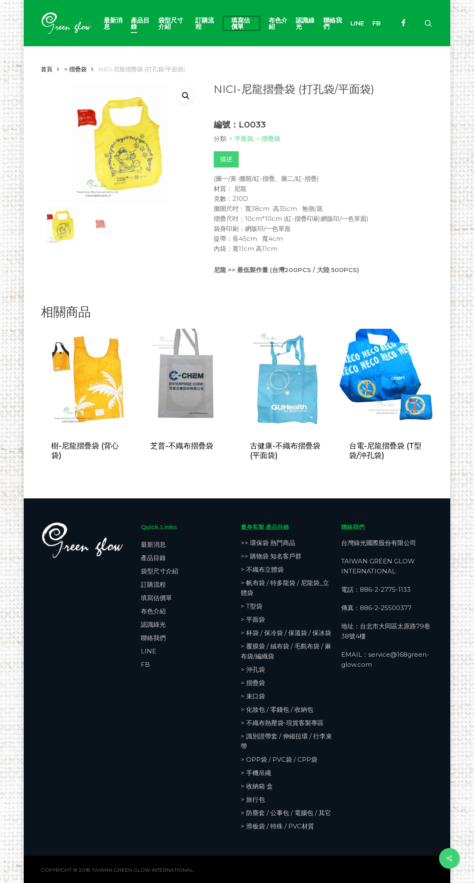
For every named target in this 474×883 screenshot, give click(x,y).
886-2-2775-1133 (385, 589)
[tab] (226, 159)
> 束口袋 (253, 696)
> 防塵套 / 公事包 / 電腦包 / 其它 (286, 813)
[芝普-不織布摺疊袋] (187, 379)
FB (145, 664)
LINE (148, 651)
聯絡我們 (153, 638)
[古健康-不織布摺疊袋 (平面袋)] (286, 379)
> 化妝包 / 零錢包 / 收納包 (277, 709)
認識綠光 (153, 624)
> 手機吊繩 (256, 773)
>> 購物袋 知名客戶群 (271, 556)
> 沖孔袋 (253, 669)
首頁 (46, 69)
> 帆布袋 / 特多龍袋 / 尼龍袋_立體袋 (285, 588)
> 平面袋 (241, 139)
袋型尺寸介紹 (159, 571)
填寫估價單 (156, 598)
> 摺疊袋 (75, 69)
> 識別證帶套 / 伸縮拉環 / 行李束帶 (286, 741)
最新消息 (153, 544)
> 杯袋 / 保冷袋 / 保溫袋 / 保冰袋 (286, 633)
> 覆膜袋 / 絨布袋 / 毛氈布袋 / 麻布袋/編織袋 (286, 651)
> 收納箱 (257, 786)
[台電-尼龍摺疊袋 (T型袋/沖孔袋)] (386, 379)
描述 (226, 159)
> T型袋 (251, 606)
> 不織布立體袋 (262, 569)
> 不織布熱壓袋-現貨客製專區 (282, 723)
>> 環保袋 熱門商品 (268, 543)
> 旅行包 (253, 799)
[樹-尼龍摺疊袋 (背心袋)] (88, 379)
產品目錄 (153, 558)
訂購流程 (153, 584)
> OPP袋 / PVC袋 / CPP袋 (279, 759)
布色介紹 (153, 611)
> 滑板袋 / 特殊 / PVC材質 (277, 826)
